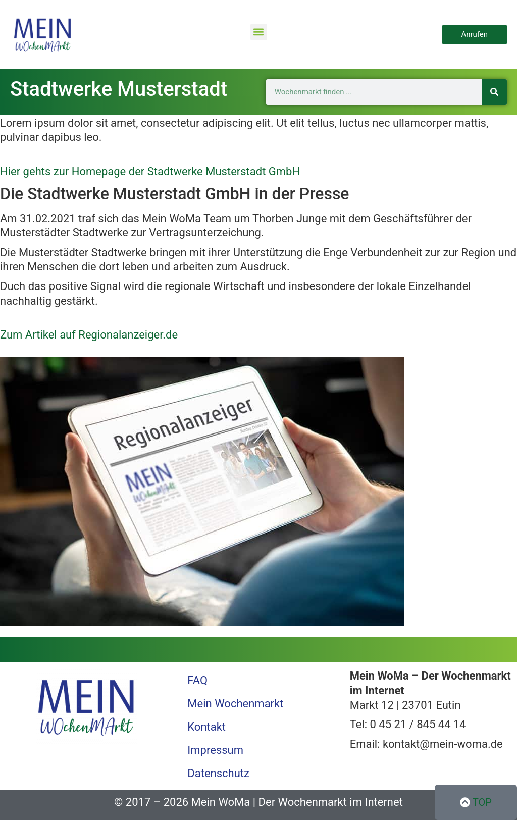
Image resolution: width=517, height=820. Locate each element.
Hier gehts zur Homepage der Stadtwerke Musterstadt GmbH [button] (150, 171)
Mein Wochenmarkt (235, 703)
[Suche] (494, 92)
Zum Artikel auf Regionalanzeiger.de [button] (89, 334)
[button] (258, 32)
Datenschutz (218, 773)
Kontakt (206, 726)
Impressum (215, 750)
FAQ (197, 680)
